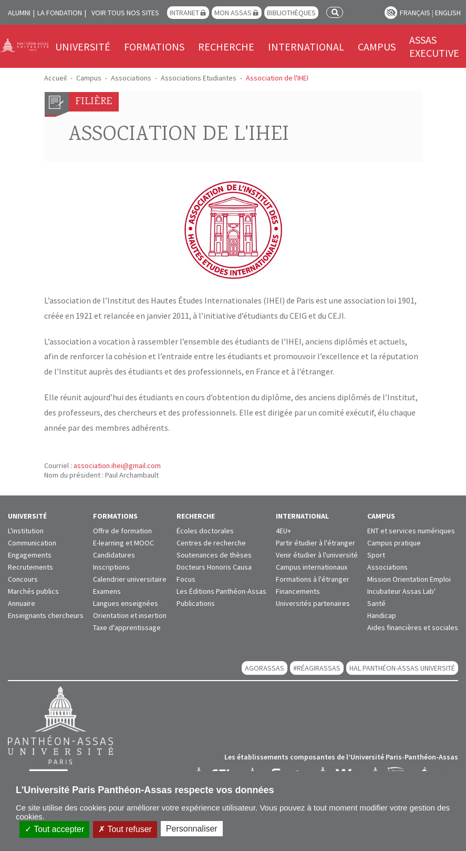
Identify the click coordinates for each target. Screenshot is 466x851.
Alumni (19, 12)
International (306, 46)
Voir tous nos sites (125, 12)
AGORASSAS (264, 668)
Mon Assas (233, 12)
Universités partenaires (313, 603)
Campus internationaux (311, 567)
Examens (107, 591)
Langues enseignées (125, 603)
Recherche (226, 46)
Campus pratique (394, 543)
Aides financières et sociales (412, 627)
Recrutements (30, 567)
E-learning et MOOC (123, 543)
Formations (154, 46)
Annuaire (21, 603)
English (448, 12)
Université (82, 46)
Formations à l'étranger (312, 579)
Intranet (184, 12)
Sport (376, 555)
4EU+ (283, 530)
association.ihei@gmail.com (117, 465)
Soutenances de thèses (214, 555)
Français (415, 12)
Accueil (55, 78)
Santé (376, 603)
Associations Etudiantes (198, 78)
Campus (377, 46)
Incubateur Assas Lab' (401, 591)
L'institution (26, 530)
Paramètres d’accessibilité (391, 12)
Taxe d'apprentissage (127, 627)
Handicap (381, 615)
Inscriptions (111, 567)
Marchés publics (33, 591)
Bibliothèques (291, 12)
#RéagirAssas (316, 668)
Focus (186, 579)
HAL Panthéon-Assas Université (402, 668)
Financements (298, 591)
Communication (32, 543)
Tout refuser (125, 829)
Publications (196, 603)
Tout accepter (54, 829)
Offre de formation (122, 530)
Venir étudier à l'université (317, 555)
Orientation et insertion (130, 615)
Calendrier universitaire (130, 579)
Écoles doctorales (205, 530)
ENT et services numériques (411, 530)
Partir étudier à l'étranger (315, 543)
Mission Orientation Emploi (409, 579)
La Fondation (59, 12)
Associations (131, 78)
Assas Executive (434, 46)
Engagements (29, 555)
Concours (23, 579)
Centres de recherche (211, 543)
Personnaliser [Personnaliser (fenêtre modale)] (192, 828)
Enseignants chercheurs (46, 615)
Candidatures (114, 555)
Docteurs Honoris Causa (214, 567)
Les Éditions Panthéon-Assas (221, 591)
